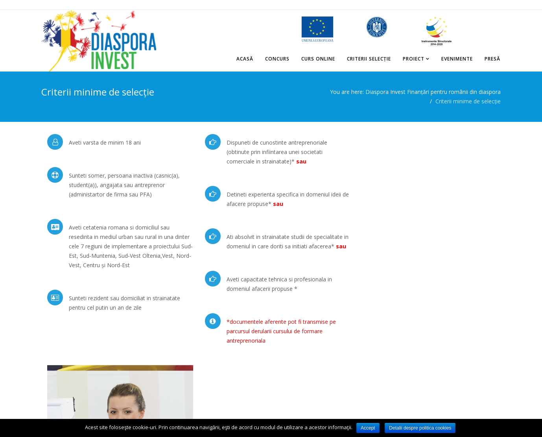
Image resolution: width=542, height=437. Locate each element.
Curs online (319, 58)
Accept (368, 428)
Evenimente (457, 58)
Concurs (277, 58)
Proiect (414, 58)
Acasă (245, 58)
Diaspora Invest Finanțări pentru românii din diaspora (433, 91)
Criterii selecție (369, 58)
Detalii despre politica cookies (420, 428)
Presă (493, 58)
